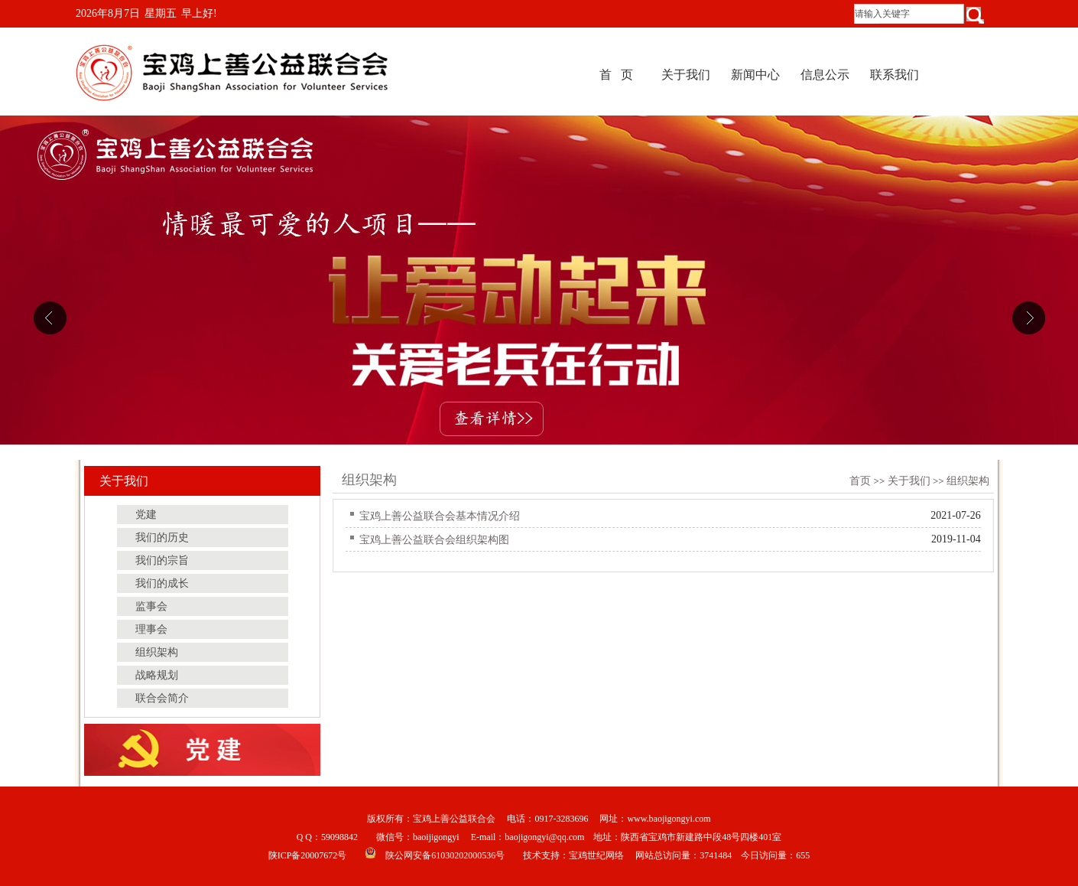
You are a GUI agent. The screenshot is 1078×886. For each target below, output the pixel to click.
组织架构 (967, 481)
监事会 (151, 606)
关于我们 (685, 74)
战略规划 (156, 675)
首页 (860, 481)
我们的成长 (162, 583)
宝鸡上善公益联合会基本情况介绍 (439, 516)
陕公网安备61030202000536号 (445, 855)
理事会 (151, 629)
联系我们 (894, 74)
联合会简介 (162, 698)
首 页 (616, 74)
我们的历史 (162, 537)
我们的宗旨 (162, 560)
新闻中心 (755, 74)
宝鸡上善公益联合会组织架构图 (434, 540)
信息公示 (824, 74)
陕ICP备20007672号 (307, 855)
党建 (146, 514)
